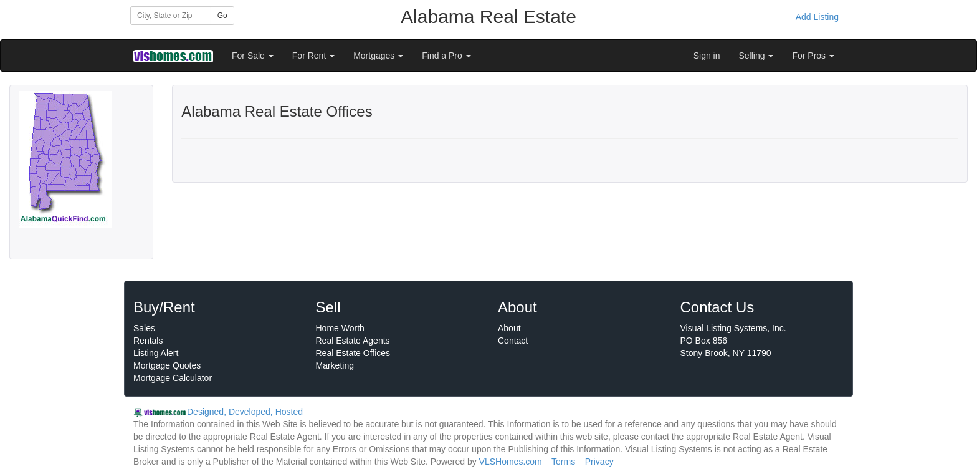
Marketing (335, 365)
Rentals (148, 341)
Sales (144, 328)
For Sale (253, 55)
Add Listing (817, 17)
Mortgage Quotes (167, 365)
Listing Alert (155, 353)
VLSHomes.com (510, 462)
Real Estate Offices (353, 353)
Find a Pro (446, 55)
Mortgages (378, 55)
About (509, 328)
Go (222, 15)
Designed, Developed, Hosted (245, 412)
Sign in (706, 55)
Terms (563, 462)
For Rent (313, 55)
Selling (756, 55)
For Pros (813, 55)
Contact (513, 341)
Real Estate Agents (353, 341)
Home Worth (340, 328)
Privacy (599, 462)
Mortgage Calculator (172, 378)
